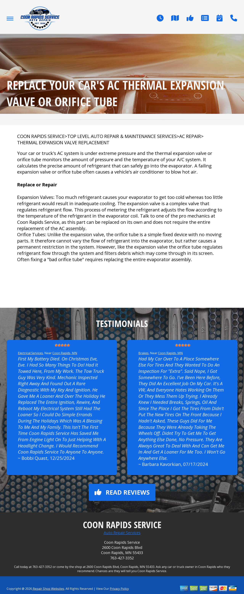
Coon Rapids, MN (64, 353)
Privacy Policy (119, 589)
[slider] (62, 345)
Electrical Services (30, 353)
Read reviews (122, 492)
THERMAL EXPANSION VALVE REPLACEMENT (63, 143)
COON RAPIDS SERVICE (41, 136)
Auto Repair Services (122, 532)
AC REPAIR (190, 136)
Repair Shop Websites (48, 589)
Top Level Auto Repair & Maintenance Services (122, 136)
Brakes (143, 353)
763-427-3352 (122, 558)
